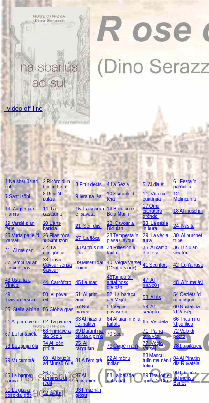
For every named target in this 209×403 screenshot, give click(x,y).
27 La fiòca (87, 238)
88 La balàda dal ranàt (120, 378)
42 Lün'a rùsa (188, 265)
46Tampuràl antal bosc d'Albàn (120, 282)
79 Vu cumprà (19, 360)
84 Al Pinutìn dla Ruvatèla (186, 361)
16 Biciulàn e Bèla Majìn (120, 211)
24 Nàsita (183, 226)
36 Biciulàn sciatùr (185, 250)
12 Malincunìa (184, 196)
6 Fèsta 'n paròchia (184, 184)
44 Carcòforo (57, 282)
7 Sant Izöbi (17, 196)
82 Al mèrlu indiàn (118, 361)
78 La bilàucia (187, 346)
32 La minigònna (54, 250)
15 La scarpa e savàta (89, 211)
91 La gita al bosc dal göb (18, 393)
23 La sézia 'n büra (155, 226)
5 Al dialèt (153, 184)
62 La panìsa (57, 321)
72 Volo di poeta (183, 333)
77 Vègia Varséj (153, 346)
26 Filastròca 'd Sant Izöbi (56, 238)
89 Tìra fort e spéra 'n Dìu (156, 378)
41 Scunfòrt (155, 265)
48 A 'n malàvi (188, 282)
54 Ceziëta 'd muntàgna (187, 297)
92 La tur (52, 393)
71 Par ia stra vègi (153, 333)
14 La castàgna (52, 211)
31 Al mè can (19, 250)
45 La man (86, 282)
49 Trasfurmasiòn (20, 297)
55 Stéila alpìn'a (22, 309)
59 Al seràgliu (151, 309)
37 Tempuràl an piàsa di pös (21, 265)
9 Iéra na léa (88, 196)
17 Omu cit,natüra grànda (152, 211)
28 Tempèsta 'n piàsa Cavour (122, 238)
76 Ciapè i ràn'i (122, 346)
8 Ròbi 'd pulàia (52, 196)
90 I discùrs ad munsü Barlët (185, 378)
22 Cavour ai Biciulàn (120, 226)
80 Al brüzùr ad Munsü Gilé (58, 361)
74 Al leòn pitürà (53, 346)
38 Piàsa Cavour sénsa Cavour (57, 265)
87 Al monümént (86, 378)
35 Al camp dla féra (155, 250)
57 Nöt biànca (82, 309)
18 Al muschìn (188, 211)
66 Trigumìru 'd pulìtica (186, 321)
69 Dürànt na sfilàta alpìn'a (89, 333)
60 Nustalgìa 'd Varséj (186, 309)
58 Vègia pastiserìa (117, 309)
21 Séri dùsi (88, 226)
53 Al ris (152, 297)
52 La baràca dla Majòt (121, 297)
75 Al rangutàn (84, 346)
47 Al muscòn (151, 282)
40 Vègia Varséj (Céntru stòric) (124, 265)
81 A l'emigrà (88, 360)
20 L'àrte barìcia (52, 226)
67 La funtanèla (21, 333)
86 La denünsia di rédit (55, 378)
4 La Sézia (118, 184)
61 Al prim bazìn (22, 321)
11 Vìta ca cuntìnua (154, 196)
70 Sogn (115, 333)
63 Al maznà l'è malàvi (88, 321)
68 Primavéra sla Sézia (57, 333)
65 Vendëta (155, 321)
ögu (83, 395)
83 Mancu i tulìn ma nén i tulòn (157, 360)
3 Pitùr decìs (88, 184)
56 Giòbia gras (58, 309)
